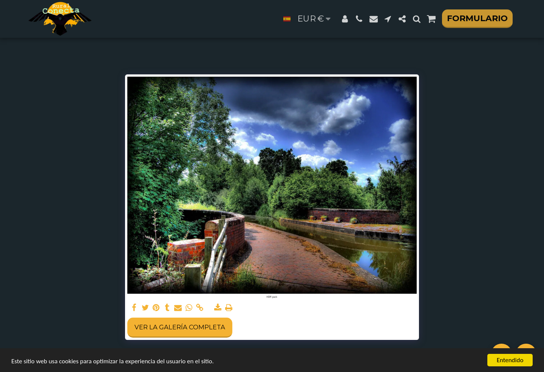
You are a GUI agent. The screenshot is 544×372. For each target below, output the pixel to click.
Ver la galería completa (179, 327)
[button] (359, 19)
